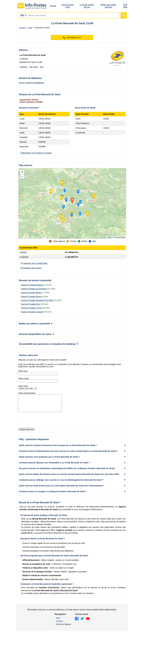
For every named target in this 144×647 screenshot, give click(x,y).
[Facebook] (76, 622)
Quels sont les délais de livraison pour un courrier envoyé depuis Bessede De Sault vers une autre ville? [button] (69, 477)
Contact (59, 624)
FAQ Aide (125, 6)
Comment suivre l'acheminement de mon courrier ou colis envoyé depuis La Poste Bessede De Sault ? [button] (68, 454)
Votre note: (23, 386)
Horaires (23, 67)
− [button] (22, 176)
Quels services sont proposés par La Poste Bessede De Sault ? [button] (49, 460)
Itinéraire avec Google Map (35, 263)
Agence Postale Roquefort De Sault (37, 300)
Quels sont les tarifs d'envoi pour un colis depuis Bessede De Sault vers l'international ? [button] (61, 489)
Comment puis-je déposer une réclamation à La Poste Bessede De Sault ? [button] (54, 466)
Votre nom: (23, 371)
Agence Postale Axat (30, 304)
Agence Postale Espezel (32, 312)
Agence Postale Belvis (31, 292)
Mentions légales (63, 627)
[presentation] (39, 423)
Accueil (53, 6)
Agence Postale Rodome (32, 285)
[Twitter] (82, 622)
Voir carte (33, 67)
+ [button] (22, 172)
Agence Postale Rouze (31, 296)
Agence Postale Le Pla (31, 308)
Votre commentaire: (27, 393)
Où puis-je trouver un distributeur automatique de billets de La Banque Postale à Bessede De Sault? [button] (67, 472)
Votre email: (23, 378)
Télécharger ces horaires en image (36, 153)
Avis (42, 67)
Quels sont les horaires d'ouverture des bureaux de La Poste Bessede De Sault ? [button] (58, 449)
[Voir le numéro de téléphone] (34, 83)
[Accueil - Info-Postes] (32, 9)
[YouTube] (87, 622)
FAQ (58, 621)
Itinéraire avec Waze (32, 268)
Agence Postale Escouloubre (34, 289)
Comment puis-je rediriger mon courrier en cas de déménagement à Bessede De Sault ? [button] (61, 483)
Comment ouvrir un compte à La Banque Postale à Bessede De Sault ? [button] (53, 495)
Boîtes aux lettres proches (108, 6)
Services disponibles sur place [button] (36, 334)
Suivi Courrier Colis (67, 6)
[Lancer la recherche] (124, 15)
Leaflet (109, 237)
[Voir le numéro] (72, 37)
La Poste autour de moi (87, 6)
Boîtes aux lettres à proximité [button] (36, 323)
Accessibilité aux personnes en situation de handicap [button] (48, 344)
